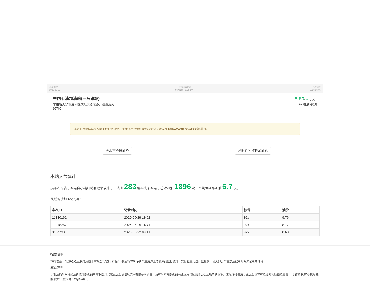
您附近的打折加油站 (253, 151)
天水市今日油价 (117, 151)
